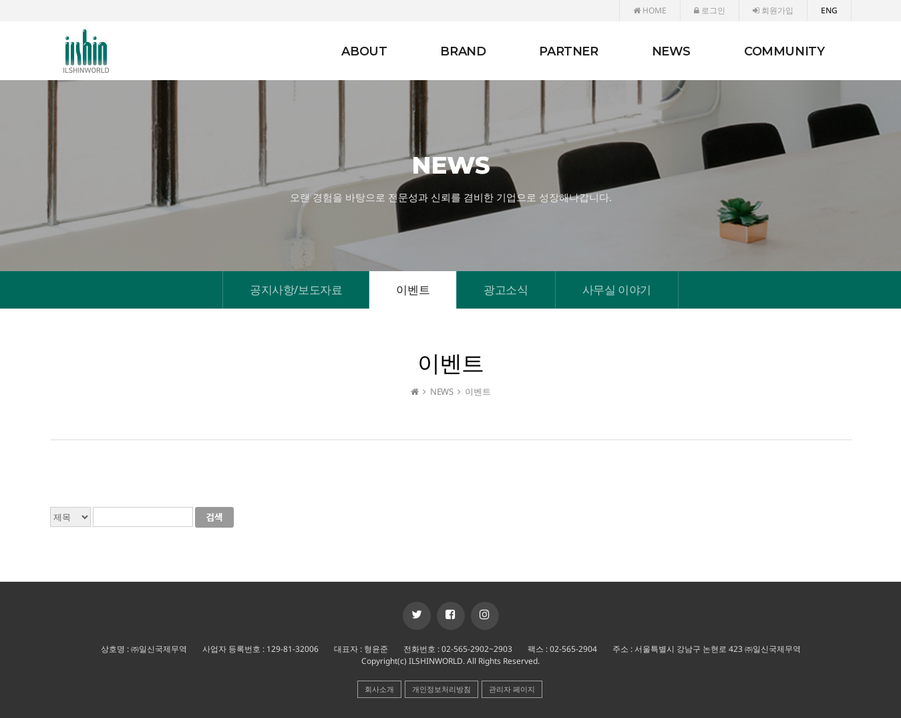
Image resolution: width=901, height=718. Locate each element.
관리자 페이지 (512, 689)
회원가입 (773, 10)
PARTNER (568, 51)
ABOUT (364, 51)
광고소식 (506, 289)
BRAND (463, 51)
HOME (650, 10)
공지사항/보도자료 (296, 289)
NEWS (671, 51)
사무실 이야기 (616, 289)
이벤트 (412, 289)
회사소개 (379, 689)
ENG (829, 10)
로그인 (709, 10)
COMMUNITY (784, 51)
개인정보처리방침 (441, 689)
